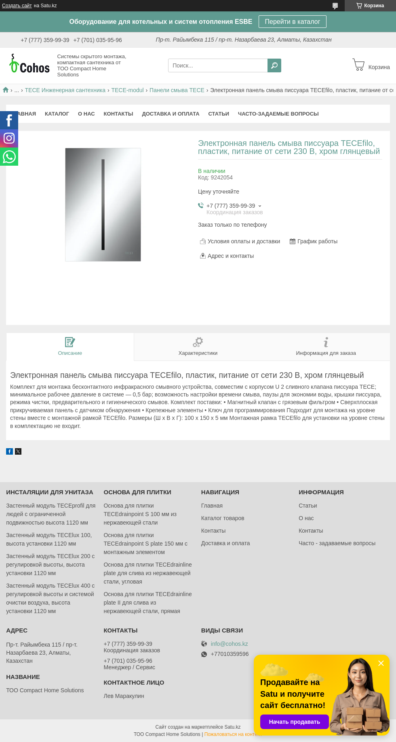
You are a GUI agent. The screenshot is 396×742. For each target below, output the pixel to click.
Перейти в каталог (292, 21)
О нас (86, 114)
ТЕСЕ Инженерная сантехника (65, 90)
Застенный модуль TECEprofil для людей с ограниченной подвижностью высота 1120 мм (50, 514)
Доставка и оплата (170, 114)
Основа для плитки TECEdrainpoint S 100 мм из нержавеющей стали (140, 514)
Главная (23, 114)
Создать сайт (17, 5)
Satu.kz (232, 727)
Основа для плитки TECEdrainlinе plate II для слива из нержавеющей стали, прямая (147, 602)
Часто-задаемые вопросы (278, 114)
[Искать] (274, 65)
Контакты (118, 114)
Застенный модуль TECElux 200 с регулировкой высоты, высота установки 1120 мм (50, 564)
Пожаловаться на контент (233, 734)
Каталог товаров (222, 518)
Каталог (57, 114)
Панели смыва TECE (177, 90)
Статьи (219, 114)
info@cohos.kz (229, 644)
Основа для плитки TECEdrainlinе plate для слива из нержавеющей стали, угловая (147, 573)
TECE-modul (127, 90)
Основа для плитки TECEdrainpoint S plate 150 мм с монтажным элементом (145, 543)
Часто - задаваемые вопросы (337, 543)
